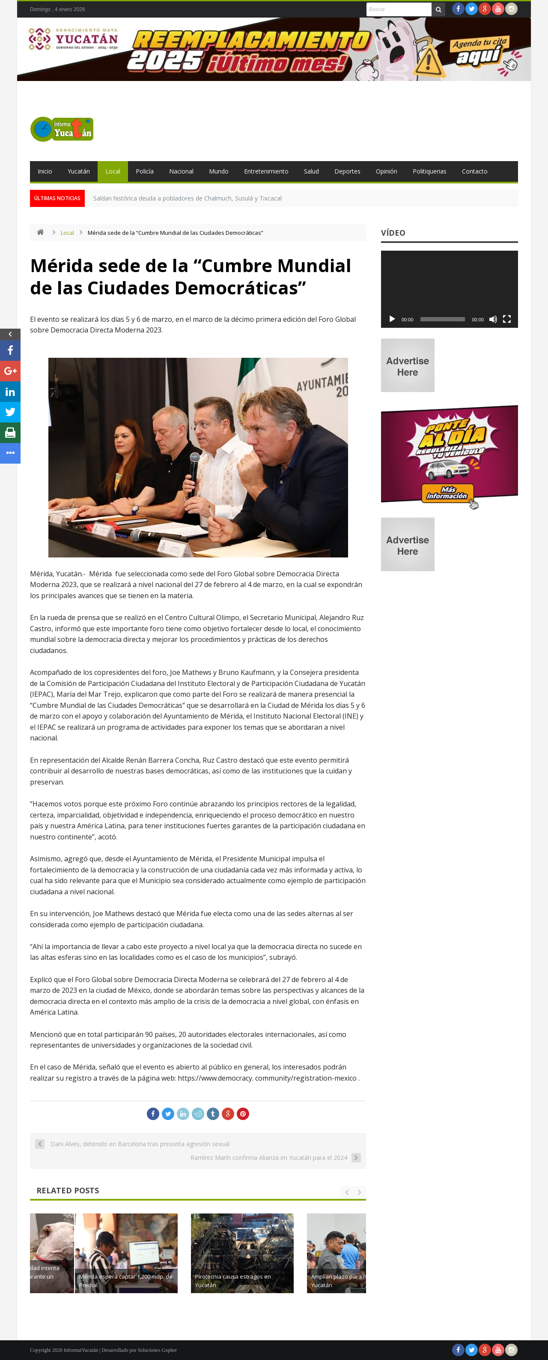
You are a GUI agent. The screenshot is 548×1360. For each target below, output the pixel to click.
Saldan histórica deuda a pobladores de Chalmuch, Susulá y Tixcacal (187, 198)
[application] (449, 289)
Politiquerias (430, 171)
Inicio (45, 171)
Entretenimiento (266, 171)
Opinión (386, 171)
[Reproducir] (392, 319)
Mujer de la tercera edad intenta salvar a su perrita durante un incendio (95, 1276)
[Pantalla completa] (507, 319)
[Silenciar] (493, 319)
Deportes (347, 171)
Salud (311, 171)
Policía (145, 171)
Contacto (475, 171)
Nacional (181, 171)
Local (112, 171)
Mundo (219, 171)
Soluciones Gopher (157, 1350)
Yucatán (79, 171)
